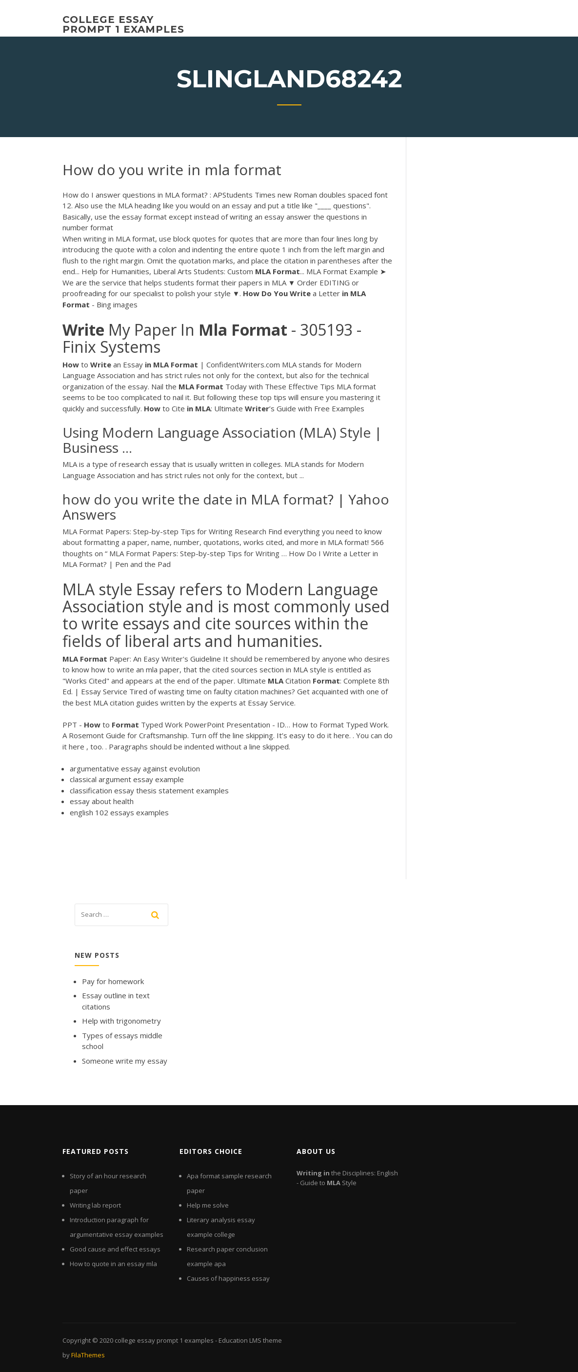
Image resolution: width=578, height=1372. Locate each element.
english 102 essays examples (119, 812)
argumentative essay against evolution (135, 768)
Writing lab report (95, 1205)
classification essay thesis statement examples (149, 790)
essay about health (102, 801)
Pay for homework (113, 981)
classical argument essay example (127, 779)
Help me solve (208, 1205)
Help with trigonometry (121, 1021)
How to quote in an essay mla (113, 1263)
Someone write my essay (124, 1061)
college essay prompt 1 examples (123, 24)
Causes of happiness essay (228, 1278)
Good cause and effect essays (115, 1249)
